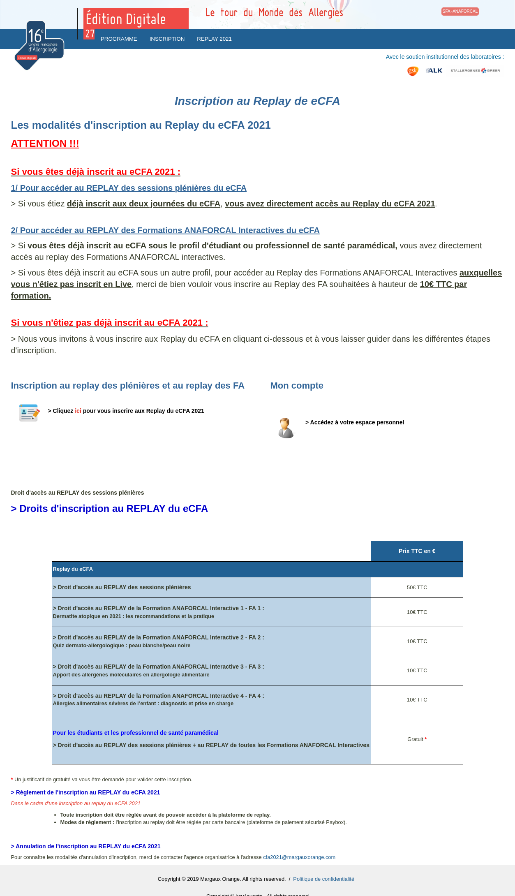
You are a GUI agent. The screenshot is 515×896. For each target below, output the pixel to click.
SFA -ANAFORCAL (460, 11)
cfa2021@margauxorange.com (299, 857)
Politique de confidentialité (323, 879)
